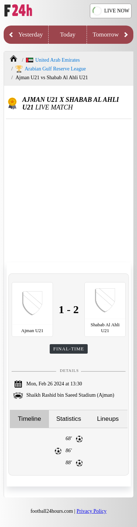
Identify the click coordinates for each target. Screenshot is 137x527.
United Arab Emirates (53, 60)
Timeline (29, 418)
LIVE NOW (110, 11)
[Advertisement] (68, 191)
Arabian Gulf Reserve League (50, 69)
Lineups (108, 418)
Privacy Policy (92, 511)
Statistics (68, 418)
